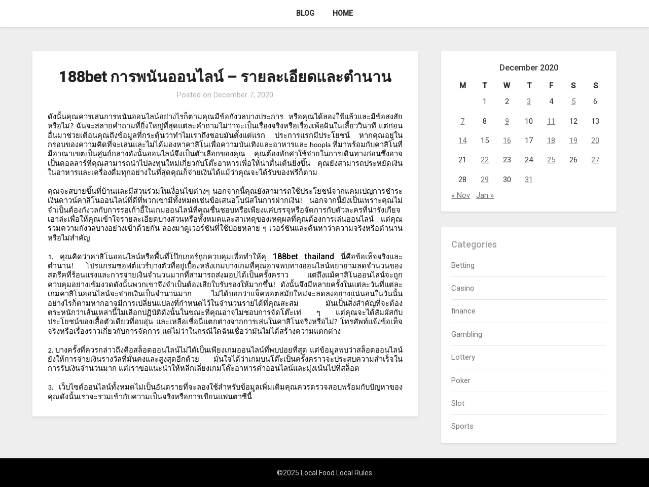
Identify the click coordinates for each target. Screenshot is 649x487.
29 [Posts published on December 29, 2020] (485, 179)
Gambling (466, 334)
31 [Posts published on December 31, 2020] (529, 179)
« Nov (460, 195)
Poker (461, 380)
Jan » (485, 195)
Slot (457, 403)
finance (463, 311)
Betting (463, 265)
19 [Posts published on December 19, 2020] (573, 140)
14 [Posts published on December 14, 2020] (462, 140)
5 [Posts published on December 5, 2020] (573, 101)
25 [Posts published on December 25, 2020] (551, 159)
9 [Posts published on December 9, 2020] (507, 121)
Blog (305, 13)
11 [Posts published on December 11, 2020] (551, 121)
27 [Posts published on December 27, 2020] (595, 159)
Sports (462, 426)
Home (343, 13)
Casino (463, 288)
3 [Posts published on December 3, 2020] (529, 101)
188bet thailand (303, 256)
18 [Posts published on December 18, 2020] (551, 140)
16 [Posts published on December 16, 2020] (507, 140)
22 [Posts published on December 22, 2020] (485, 159)
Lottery (463, 357)
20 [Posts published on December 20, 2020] (595, 140)
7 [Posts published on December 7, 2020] (462, 121)
